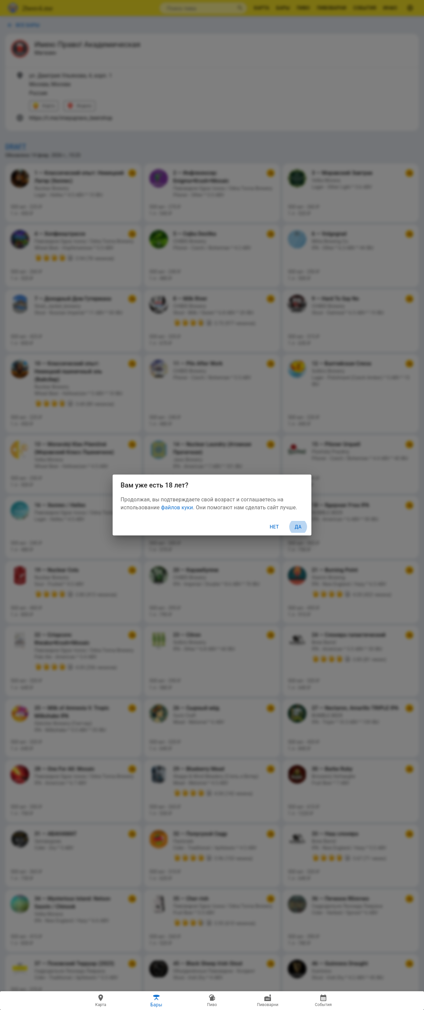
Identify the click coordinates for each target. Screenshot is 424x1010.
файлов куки (177, 507)
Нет (274, 526)
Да (298, 527)
